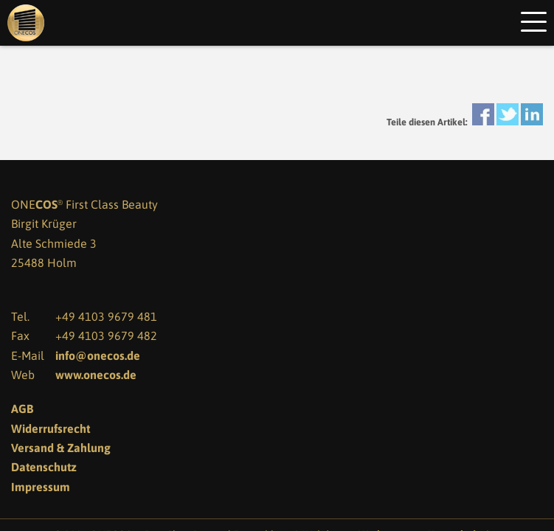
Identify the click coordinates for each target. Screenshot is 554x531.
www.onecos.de (95, 374)
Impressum (40, 486)
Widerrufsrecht (50, 428)
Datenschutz (44, 466)
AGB (22, 408)
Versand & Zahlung (61, 447)
